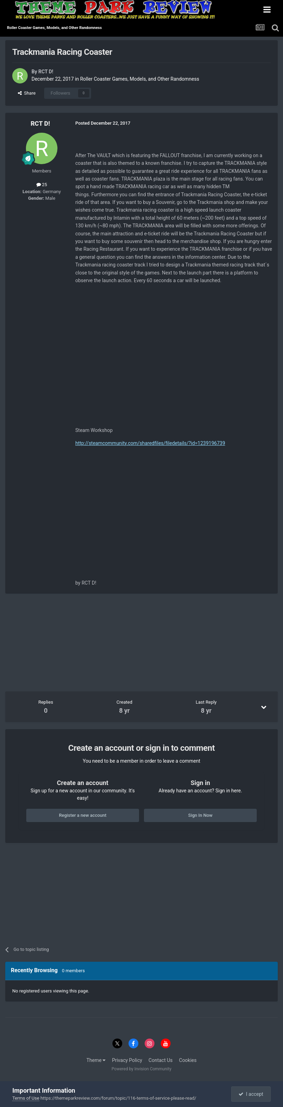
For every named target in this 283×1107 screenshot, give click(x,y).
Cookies (187, 1060)
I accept (251, 1094)
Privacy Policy (127, 1060)
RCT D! (45, 71)
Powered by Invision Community (142, 1068)
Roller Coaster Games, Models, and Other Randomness (139, 79)
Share (27, 93)
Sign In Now (200, 815)
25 (41, 184)
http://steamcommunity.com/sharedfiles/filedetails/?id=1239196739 (150, 443)
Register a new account (82, 815)
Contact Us (161, 1060)
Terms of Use (25, 1098)
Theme (96, 1060)
